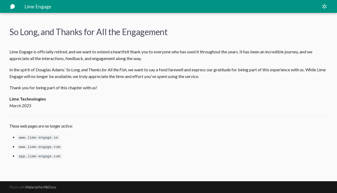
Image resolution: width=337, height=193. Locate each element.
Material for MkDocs (41, 187)
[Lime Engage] (12, 6)
